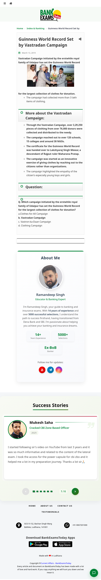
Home (20, 28)
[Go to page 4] (44, 492)
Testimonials (50, 512)
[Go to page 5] (48, 492)
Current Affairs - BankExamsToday (56, 564)
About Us (47, 506)
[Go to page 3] (41, 492)
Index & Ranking (36, 28)
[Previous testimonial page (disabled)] (25, 492)
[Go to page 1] (34, 492)
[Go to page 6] (51, 492)
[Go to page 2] (37, 492)
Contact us (64, 506)
